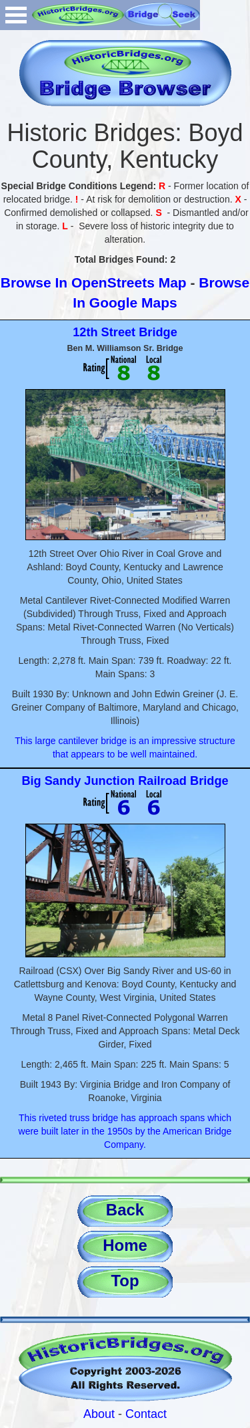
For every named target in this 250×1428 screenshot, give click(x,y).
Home (125, 1245)
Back (125, 1210)
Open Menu (16, 15)
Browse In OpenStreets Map (94, 282)
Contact (146, 1414)
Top (125, 1281)
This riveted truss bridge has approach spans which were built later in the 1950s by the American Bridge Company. (125, 1131)
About (99, 1414)
